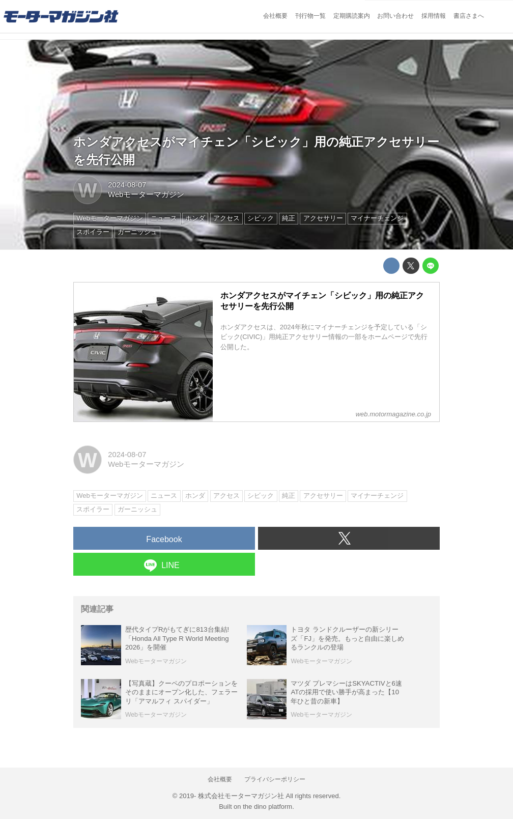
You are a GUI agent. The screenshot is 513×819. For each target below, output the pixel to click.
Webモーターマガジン (146, 194)
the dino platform (267, 806)
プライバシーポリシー (274, 779)
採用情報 (433, 15)
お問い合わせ (395, 15)
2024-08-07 (127, 185)
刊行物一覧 (310, 15)
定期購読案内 (351, 15)
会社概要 (275, 15)
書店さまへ (468, 15)
